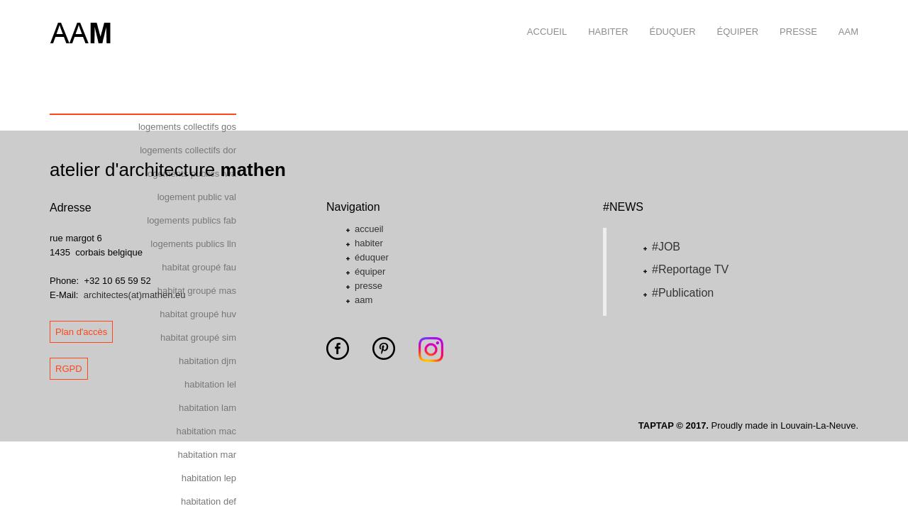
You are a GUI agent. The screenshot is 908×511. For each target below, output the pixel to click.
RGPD (68, 368)
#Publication (683, 293)
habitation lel (210, 384)
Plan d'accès (81, 331)
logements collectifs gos (187, 126)
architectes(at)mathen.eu (135, 295)
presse (793, 18)
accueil (541, 18)
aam (843, 18)
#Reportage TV (690, 269)
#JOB (666, 247)
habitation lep (209, 478)
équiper (733, 18)
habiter (602, 18)
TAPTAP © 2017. (673, 425)
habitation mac (206, 431)
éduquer (667, 18)
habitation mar (207, 454)
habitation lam (207, 407)
